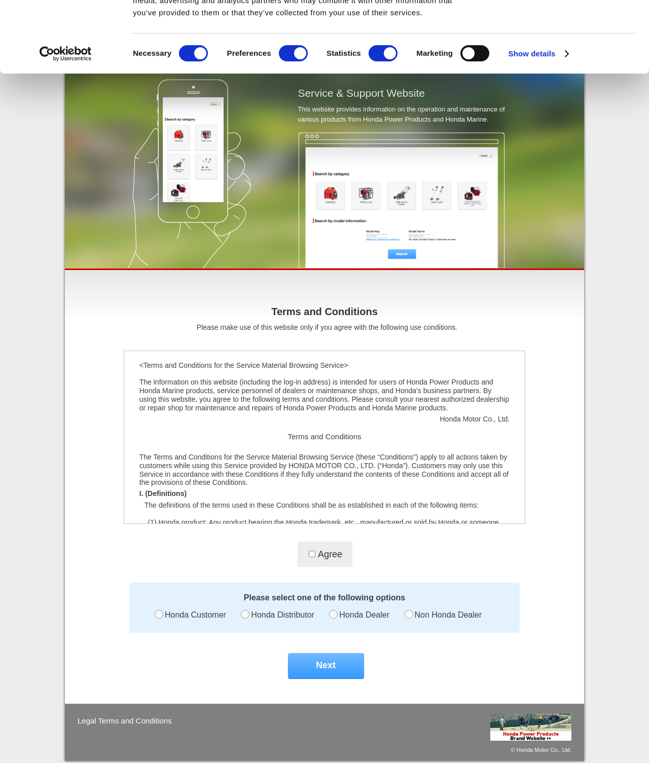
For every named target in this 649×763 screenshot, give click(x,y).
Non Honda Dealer (448, 615)
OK (564, 25)
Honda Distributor (282, 615)
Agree (330, 554)
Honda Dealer (364, 615)
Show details (532, 114)
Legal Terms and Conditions (125, 720)
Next (326, 665)
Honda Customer (195, 615)
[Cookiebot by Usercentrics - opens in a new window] (65, 114)
